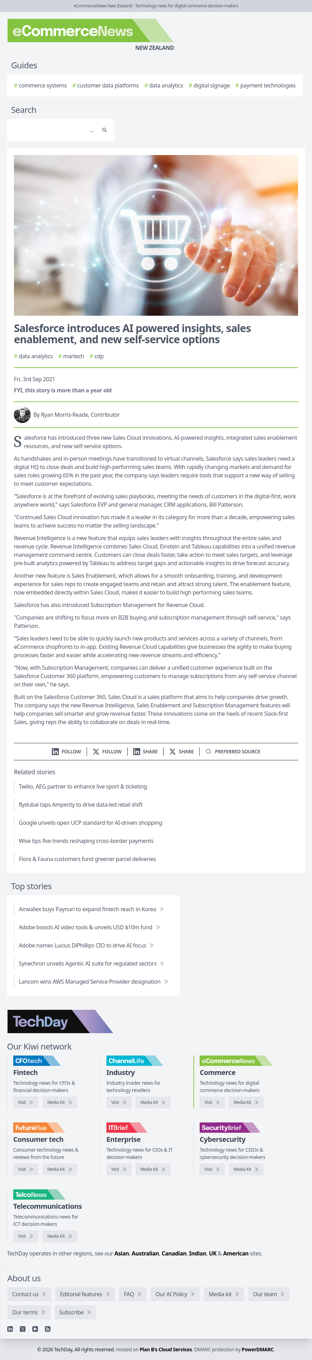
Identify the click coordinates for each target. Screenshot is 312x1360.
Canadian (174, 1253)
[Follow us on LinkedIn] (66, 751)
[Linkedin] (10, 1329)
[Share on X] (181, 751)
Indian (197, 1253)
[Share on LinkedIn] (145, 751)
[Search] (54, 130)
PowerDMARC (258, 1349)
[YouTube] (35, 1329)
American (235, 1253)
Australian (145, 1253)
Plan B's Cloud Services (166, 1349)
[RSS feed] (47, 1329)
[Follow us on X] (107, 751)
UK (213, 1253)
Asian (121, 1253)
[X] (22, 1329)
